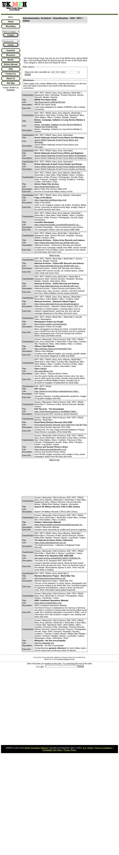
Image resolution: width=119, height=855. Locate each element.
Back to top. (54, 255)
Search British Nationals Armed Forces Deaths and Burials (59, 167)
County (11, 45)
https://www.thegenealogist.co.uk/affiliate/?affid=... (56, 411)
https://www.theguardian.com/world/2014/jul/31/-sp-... (57, 225)
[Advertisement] (74, 6)
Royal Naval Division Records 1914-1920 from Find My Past (60, 425)
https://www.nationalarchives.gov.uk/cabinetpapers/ (56, 304)
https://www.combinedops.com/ (48, 603)
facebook (11, 90)
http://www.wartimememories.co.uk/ (49, 578)
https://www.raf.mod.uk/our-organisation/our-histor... (56, 391)
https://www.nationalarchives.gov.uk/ (50, 543)
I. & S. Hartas (87, 748)
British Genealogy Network (36, 748)
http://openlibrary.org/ (43, 371)
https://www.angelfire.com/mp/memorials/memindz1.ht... (58, 525)
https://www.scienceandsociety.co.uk (50, 449)
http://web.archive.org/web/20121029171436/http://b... (58, 558)
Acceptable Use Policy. (52, 750)
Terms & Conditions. (103, 748)
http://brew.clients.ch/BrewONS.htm (49, 102)
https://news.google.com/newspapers (50, 324)
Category (10, 35)
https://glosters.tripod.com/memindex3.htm (52, 349)
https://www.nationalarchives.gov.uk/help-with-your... (57, 243)
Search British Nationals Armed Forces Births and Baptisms (60, 156)
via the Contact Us (64, 659)
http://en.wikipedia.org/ (44, 643)
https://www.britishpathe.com (47, 187)
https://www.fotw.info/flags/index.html (50, 200)
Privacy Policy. (70, 750)
